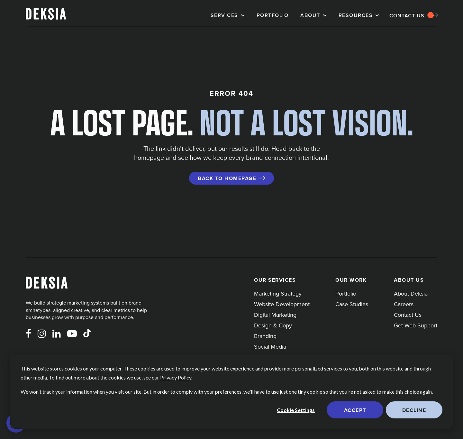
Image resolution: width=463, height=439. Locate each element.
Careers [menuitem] (403, 304)
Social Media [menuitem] (270, 347)
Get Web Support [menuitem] (415, 325)
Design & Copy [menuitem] (273, 325)
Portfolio (273, 15)
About (310, 15)
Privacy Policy (175, 377)
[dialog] (231, 391)
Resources (356, 15)
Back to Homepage (227, 178)
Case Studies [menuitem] (351, 304)
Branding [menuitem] (265, 336)
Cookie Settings (296, 410)
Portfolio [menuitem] (345, 293)
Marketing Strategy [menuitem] (278, 293)
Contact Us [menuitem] (408, 315)
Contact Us (406, 15)
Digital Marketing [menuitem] (275, 315)
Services (224, 15)
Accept (355, 410)
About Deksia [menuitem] (411, 293)
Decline (414, 410)
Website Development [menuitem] (282, 304)
